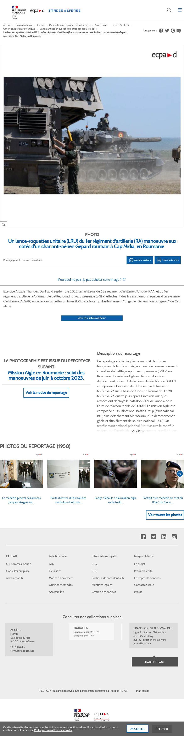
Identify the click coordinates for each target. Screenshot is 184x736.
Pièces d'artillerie (120, 24)
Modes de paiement (61, 578)
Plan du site (142, 690)
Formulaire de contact (22, 650)
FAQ (51, 564)
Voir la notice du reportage (46, 392)
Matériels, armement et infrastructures (69, 24)
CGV (94, 564)
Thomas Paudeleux (31, 259)
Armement (101, 24)
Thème (40, 24)
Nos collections (24, 24)
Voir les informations (92, 318)
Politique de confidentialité (108, 578)
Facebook (143, 536)
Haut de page (155, 662)
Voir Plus (138, 431)
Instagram (174, 536)
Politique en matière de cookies (53, 731)
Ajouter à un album (140, 260)
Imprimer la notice (168, 260)
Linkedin (163, 536)
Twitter (153, 536)
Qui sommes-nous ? (18, 564)
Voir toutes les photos (165, 515)
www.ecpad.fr (14, 578)
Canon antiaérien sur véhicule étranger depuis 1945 (67, 28)
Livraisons (55, 571)
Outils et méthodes (61, 585)
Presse (138, 592)
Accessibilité (56, 592)
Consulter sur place (18, 571)
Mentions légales (102, 585)
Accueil (7, 24)
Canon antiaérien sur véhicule (19, 28)
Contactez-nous (144, 585)
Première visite (143, 571)
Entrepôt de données (147, 578)
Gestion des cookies (104, 592)
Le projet (139, 564)
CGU (94, 571)
